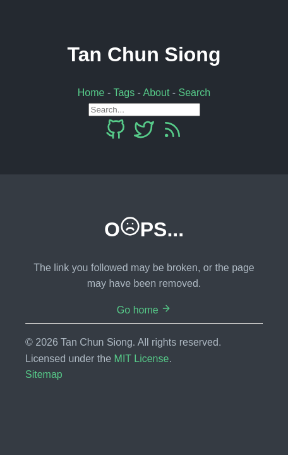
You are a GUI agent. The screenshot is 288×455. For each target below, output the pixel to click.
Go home (144, 310)
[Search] (144, 109)
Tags (124, 92)
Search (195, 92)
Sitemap (44, 374)
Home (91, 92)
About (156, 92)
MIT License (141, 358)
